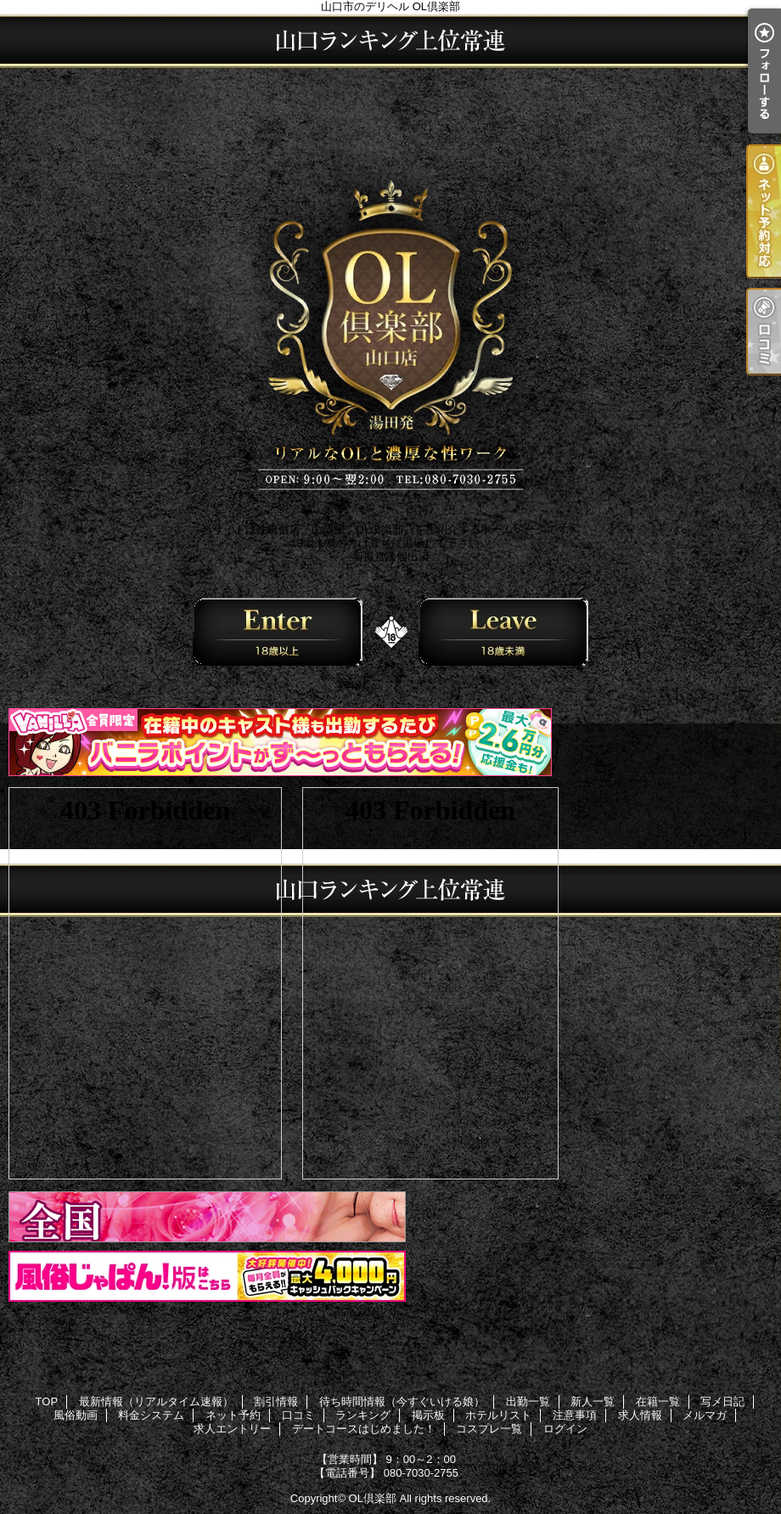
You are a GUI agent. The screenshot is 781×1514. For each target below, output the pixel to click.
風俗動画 (75, 1415)
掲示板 (428, 1415)
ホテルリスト (498, 1415)
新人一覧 (592, 1401)
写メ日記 (722, 1401)
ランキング (362, 1415)
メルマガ (705, 1415)
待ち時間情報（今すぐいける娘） (402, 1401)
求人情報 (640, 1415)
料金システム (151, 1415)
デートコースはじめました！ (363, 1428)
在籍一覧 (658, 1401)
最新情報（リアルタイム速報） (156, 1401)
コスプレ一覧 (489, 1428)
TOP (47, 1401)
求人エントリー (232, 1428)
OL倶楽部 (372, 1498)
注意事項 (575, 1415)
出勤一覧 (528, 1401)
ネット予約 (233, 1415)
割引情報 (276, 1401)
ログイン (565, 1428)
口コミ (298, 1415)
